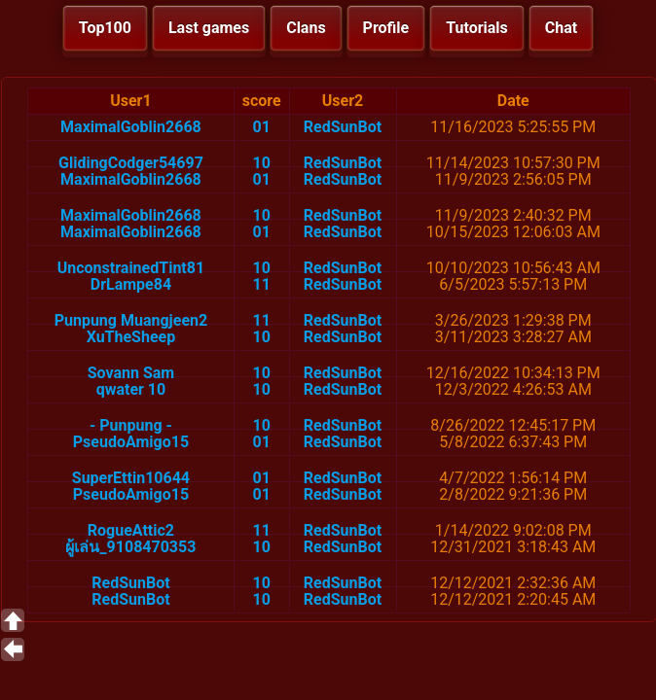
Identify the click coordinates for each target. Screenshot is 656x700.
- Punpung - (131, 425)
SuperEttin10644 (131, 478)
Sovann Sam (131, 373)
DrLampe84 (131, 284)
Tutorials (477, 27)
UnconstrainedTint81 (130, 268)
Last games (208, 27)
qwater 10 (131, 389)
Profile (386, 27)
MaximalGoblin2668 (130, 127)
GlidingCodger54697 (130, 163)
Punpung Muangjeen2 (131, 320)
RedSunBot (343, 127)
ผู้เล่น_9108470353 (130, 547)
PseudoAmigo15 (131, 442)
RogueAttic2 (131, 530)
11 (262, 284)
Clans (305, 27)
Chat (561, 27)
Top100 (105, 27)
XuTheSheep (131, 337)
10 (262, 163)
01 (262, 127)
